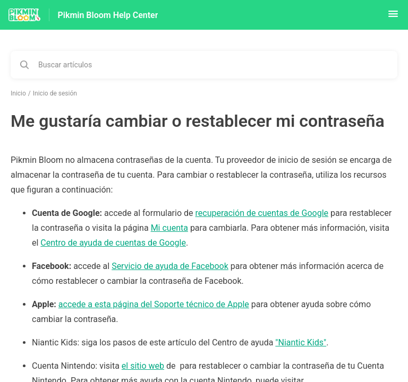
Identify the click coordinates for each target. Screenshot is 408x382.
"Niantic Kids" (300, 342)
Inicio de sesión (55, 93)
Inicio (18, 93)
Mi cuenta (169, 228)
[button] (393, 17)
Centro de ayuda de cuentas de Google (113, 243)
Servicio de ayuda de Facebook (170, 266)
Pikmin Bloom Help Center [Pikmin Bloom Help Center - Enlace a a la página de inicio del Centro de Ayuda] (108, 15)
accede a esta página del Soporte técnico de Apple (153, 304)
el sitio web (143, 366)
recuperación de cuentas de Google (262, 213)
